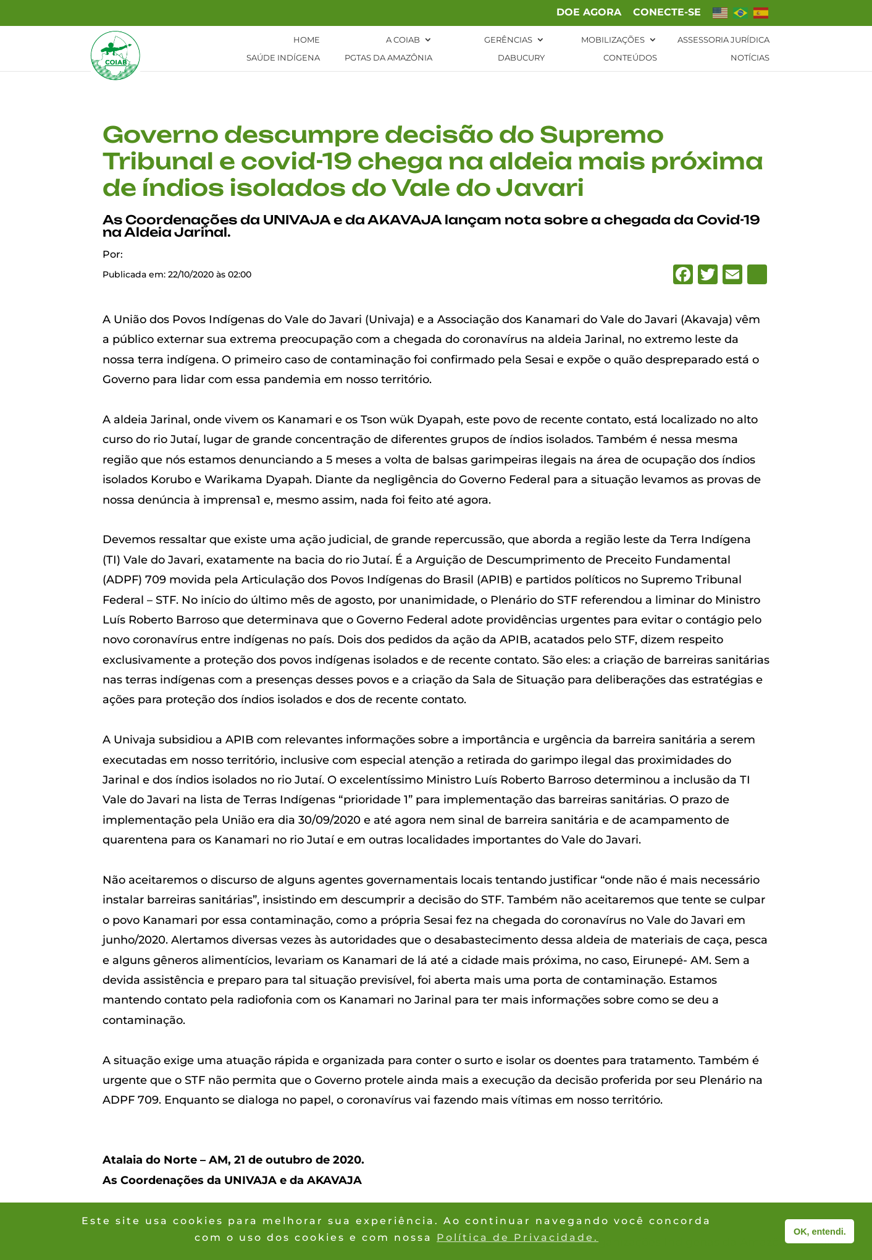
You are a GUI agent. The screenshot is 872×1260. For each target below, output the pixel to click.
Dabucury (521, 57)
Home (306, 39)
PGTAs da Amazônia (388, 57)
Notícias (750, 57)
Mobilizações (613, 39)
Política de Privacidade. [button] (517, 1237)
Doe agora (588, 12)
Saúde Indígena (283, 57)
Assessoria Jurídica (723, 39)
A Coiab (403, 39)
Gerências (508, 39)
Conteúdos (630, 57)
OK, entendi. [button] (820, 1232)
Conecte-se (667, 12)
